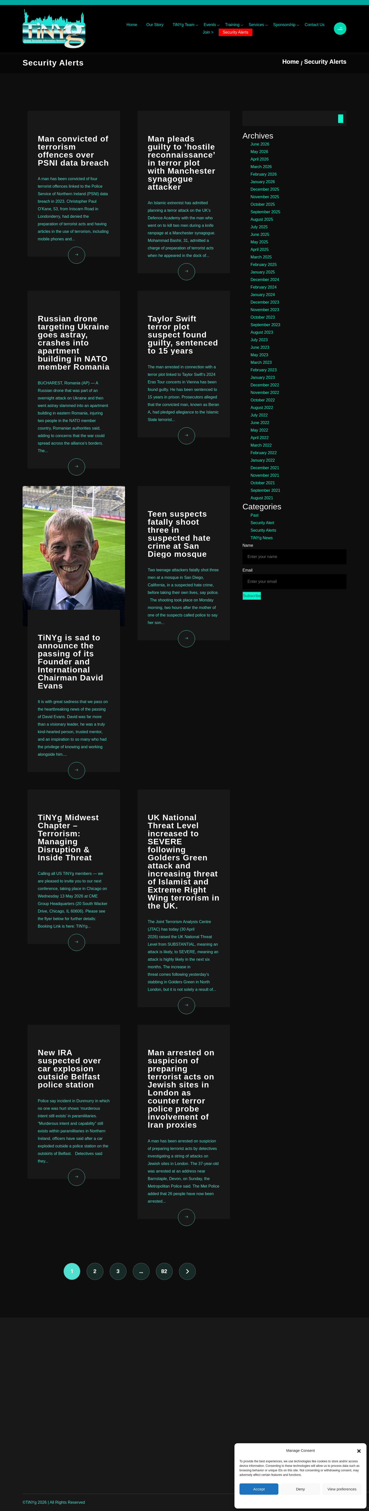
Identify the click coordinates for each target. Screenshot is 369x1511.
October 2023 (263, 317)
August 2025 (262, 219)
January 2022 (263, 460)
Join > (208, 32)
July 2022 (259, 415)
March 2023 (261, 362)
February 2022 (264, 453)
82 (164, 1271)
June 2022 (260, 423)
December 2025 (265, 189)
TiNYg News (262, 538)
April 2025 (260, 249)
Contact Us (315, 25)
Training (232, 25)
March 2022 (261, 445)
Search (340, 118)
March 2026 (261, 167)
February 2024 (264, 287)
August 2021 (262, 498)
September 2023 (265, 325)
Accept (259, 1489)
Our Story (154, 25)
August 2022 (262, 407)
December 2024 (265, 280)
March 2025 (261, 257)
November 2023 (265, 310)
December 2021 (265, 468)
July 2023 (259, 340)
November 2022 (265, 392)
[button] (358, 1450)
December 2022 (265, 385)
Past (255, 515)
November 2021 (265, 475)
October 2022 (263, 400)
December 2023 (265, 302)
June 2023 (260, 347)
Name (247, 545)
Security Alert (262, 523)
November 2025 (265, 197)
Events (210, 25)
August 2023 (262, 332)
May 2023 (259, 355)
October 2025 (263, 204)
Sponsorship (284, 25)
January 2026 (263, 182)
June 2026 (260, 144)
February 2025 (264, 264)
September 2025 (265, 212)
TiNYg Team (184, 25)
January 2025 (263, 272)
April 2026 (260, 159)
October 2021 (263, 483)
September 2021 (265, 490)
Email (247, 570)
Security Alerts (235, 32)
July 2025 (259, 227)
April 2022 (260, 438)
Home (132, 25)
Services (256, 25)
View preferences (342, 1489)
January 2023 (263, 377)
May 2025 (259, 242)
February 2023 (264, 370)
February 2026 (264, 174)
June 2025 (260, 234)
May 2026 (259, 152)
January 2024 (263, 295)
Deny (300, 1489)
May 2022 (259, 430)
